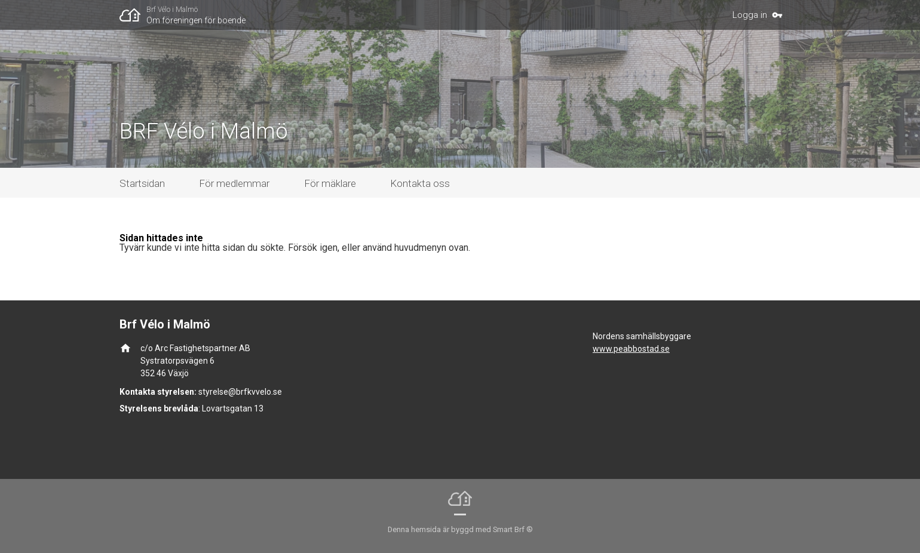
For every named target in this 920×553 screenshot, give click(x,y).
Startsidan (142, 183)
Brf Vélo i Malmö (172, 9)
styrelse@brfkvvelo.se (240, 392)
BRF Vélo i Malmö (203, 131)
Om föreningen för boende (196, 20)
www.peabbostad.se (631, 349)
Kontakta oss (420, 183)
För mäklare (330, 183)
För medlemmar (234, 183)
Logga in (749, 15)
